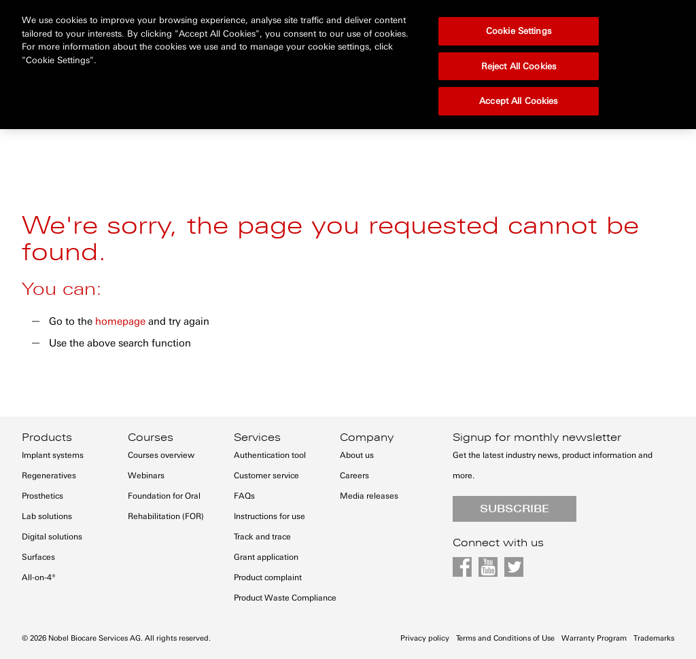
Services (257, 437)
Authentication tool (270, 455)
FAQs (244, 496)
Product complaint (268, 577)
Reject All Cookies (518, 27)
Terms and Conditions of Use (505, 638)
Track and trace (262, 536)
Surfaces (38, 557)
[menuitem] (52, 94)
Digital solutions (52, 536)
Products (47, 437)
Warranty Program (594, 638)
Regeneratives (49, 475)
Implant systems (53, 455)
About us (357, 455)
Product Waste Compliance (285, 598)
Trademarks (653, 638)
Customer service (266, 475)
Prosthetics (42, 496)
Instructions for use (269, 516)
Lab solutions (47, 516)
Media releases (369, 496)
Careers (354, 475)
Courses (150, 437)
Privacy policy (424, 638)
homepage (120, 321)
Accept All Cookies (518, 62)
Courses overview (161, 455)
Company (367, 437)
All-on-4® (39, 577)
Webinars (146, 475)
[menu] (348, 103)
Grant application (266, 557)
